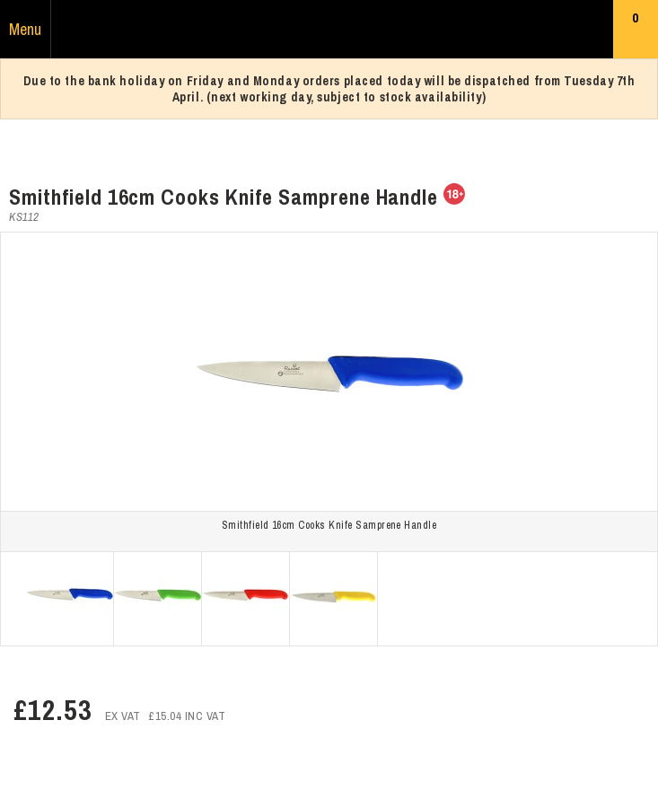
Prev (12, 599)
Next (646, 599)
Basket (636, 33)
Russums (329, 29)
